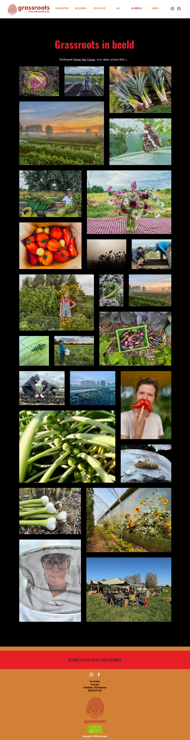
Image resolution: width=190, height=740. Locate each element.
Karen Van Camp (84, 59)
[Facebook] (179, 8)
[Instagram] (172, 8)
